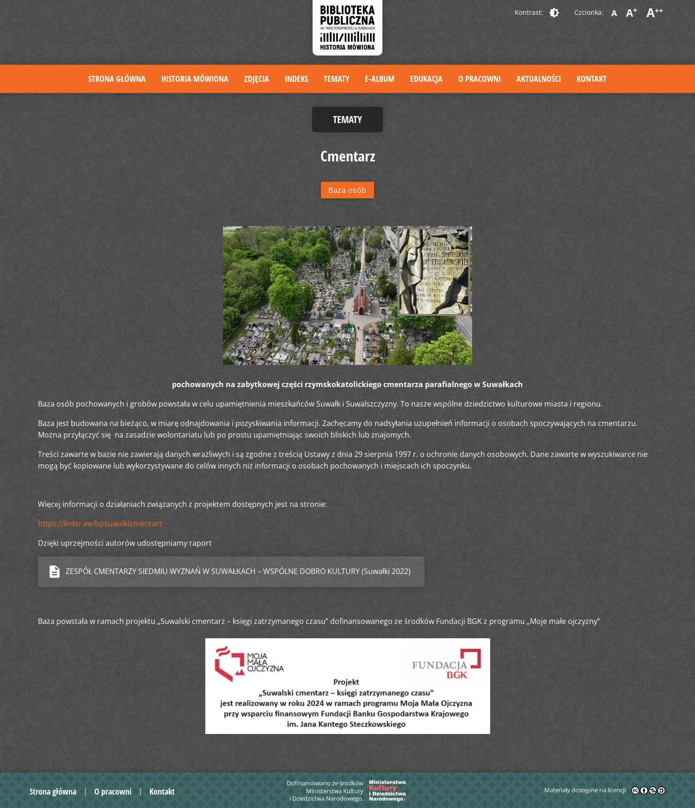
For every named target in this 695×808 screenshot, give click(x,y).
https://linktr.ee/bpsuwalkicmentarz (100, 523)
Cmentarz (347, 156)
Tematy (336, 78)
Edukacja (426, 78)
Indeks (296, 78)
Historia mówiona (194, 78)
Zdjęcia (256, 78)
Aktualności (539, 78)
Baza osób (347, 190)
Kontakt (592, 78)
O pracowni (479, 78)
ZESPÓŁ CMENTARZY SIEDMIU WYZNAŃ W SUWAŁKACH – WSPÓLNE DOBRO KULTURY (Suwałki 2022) (238, 571)
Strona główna (117, 78)
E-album (379, 78)
